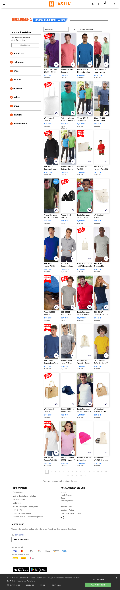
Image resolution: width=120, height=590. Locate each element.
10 (85, 472)
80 (72, 475)
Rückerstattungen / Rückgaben (25, 506)
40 (98, 472)
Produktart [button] (18, 53)
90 (76, 475)
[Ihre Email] (25, 534)
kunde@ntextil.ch (68, 495)
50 (102, 472)
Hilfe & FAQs (18, 510)
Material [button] (17, 115)
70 (68, 475)
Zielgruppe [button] (18, 62)
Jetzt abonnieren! (21, 539)
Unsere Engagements (22, 513)
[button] (93, 4)
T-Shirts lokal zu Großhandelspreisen (28, 517)
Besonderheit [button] (20, 123)
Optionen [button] (17, 88)
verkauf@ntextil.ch (68, 500)
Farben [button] (16, 97)
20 (89, 472)
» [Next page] (85, 475)
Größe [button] (16, 106)
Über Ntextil (17, 493)
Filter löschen (25, 45)
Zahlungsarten (19, 499)
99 (81, 475)
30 (93, 472)
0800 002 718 (66, 507)
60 (106, 472)
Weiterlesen (31, 581)
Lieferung (16, 503)
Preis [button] (15, 71)
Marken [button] (17, 80)
